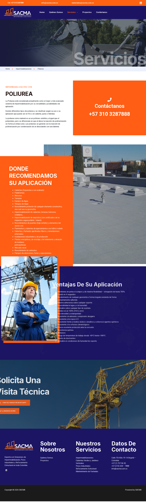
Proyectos (85, 12)
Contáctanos (99, 12)
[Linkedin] (140, 3)
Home (44, 12)
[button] (15, 3)
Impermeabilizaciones (84, 458)
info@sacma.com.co (49, 3)
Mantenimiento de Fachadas (87, 472)
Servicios (72, 12)
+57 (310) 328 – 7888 (120, 466)
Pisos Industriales (83, 466)
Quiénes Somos (57, 12)
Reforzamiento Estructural (86, 469)
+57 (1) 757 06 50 (119, 464)
